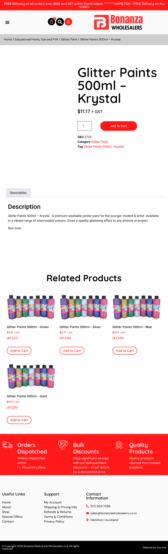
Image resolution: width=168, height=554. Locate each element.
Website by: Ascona (154, 547)
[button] (7, 22)
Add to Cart (119, 126)
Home (8, 39)
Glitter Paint (69, 39)
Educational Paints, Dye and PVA (36, 39)
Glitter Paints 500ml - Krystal (104, 147)
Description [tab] (18, 193)
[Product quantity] (85, 126)
